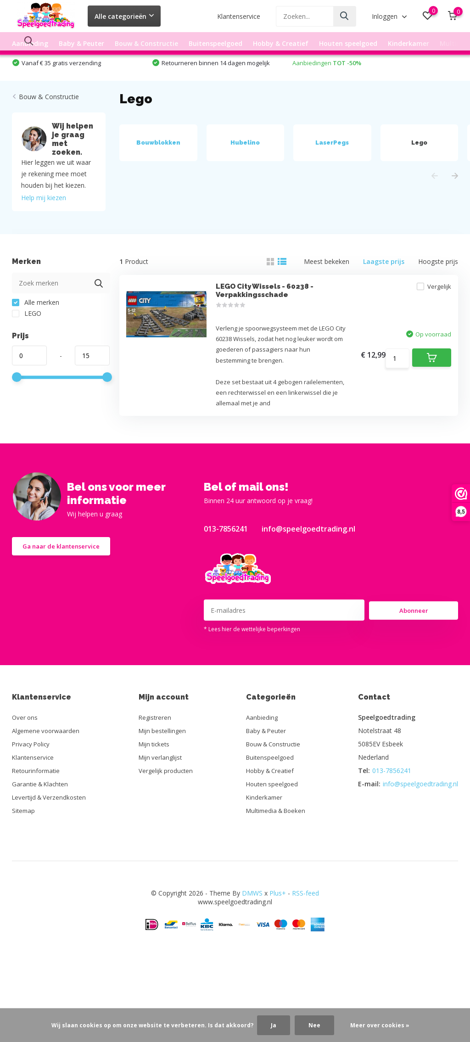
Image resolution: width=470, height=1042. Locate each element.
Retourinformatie (37, 815)
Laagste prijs (383, 285)
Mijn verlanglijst (162, 802)
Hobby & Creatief (280, 43)
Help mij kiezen (43, 222)
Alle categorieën (124, 16)
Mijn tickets (156, 788)
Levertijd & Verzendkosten (51, 842)
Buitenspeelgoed (215, 43)
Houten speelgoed (348, 43)
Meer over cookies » (379, 1025)
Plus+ (277, 938)
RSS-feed (305, 938)
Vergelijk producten (167, 815)
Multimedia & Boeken (277, 855)
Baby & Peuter (81, 43)
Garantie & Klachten (42, 828)
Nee (314, 1025)
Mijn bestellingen (164, 775)
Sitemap (24, 855)
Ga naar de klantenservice (64, 592)
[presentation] (434, 200)
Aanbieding (30, 43)
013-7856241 (226, 574)
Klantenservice (238, 16)
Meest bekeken (326, 285)
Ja (273, 1025)
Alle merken (35, 326)
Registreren (156, 762)
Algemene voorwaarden (47, 775)
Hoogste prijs (438, 285)
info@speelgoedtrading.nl (308, 574)
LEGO (26, 337)
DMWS (252, 938)
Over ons (25, 762)
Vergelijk (426, 317)
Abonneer (413, 654)
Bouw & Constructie (146, 43)
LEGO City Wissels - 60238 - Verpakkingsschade (263, 321)
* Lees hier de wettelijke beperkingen (252, 674)
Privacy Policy (32, 788)
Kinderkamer (408, 43)
